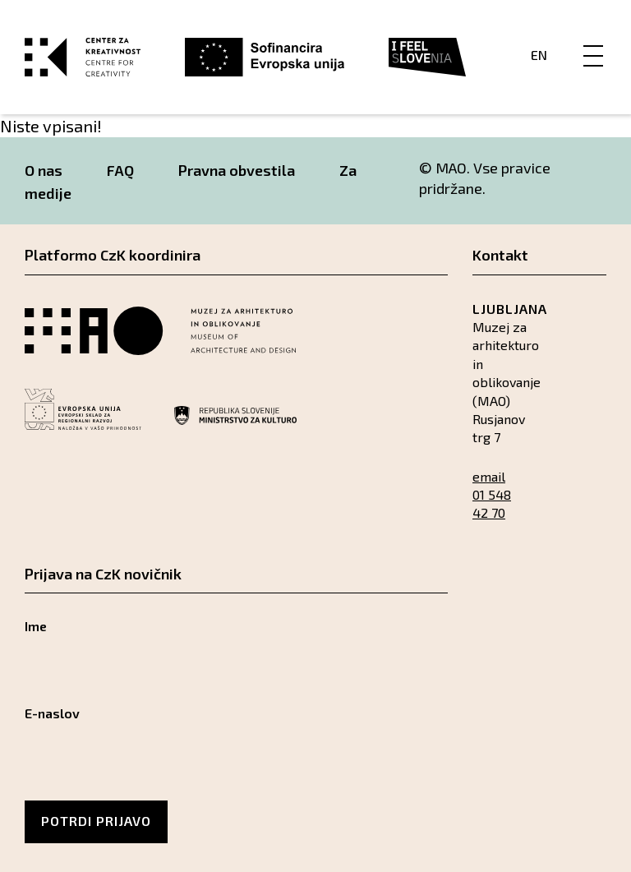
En (539, 54)
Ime (36, 626)
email (488, 476)
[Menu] (593, 38)
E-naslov (52, 713)
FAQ (120, 170)
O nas (43, 170)
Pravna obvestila (236, 170)
